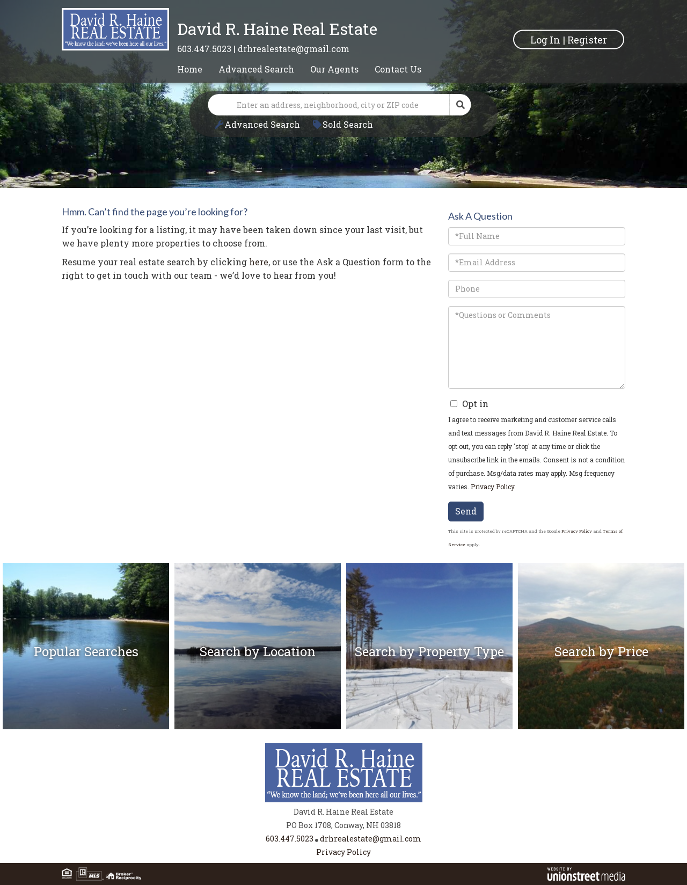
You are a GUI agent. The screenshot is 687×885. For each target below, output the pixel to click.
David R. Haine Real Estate (277, 28)
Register (587, 39)
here (258, 261)
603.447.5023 (204, 48)
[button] (460, 104)
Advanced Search (262, 124)
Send (466, 511)
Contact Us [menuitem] (398, 69)
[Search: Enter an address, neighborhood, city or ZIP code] (329, 104)
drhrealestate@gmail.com (293, 48)
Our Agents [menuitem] (334, 69)
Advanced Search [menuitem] (256, 69)
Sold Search (348, 124)
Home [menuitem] (189, 69)
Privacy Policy (492, 486)
